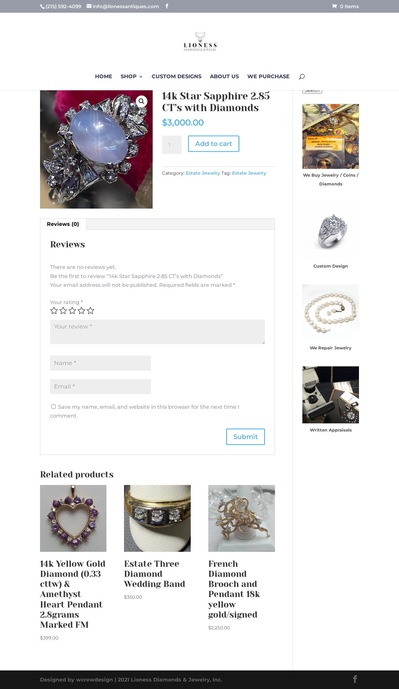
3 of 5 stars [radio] (72, 311)
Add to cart (213, 144)
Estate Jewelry (203, 173)
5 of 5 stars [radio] (90, 311)
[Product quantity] (172, 145)
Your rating (66, 302)
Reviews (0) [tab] (63, 224)
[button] (141, 101)
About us (224, 77)
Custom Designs (176, 77)
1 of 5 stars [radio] (54, 311)
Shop (129, 77)
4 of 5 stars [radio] (81, 311)
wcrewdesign (94, 680)
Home (103, 77)
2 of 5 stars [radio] (63, 311)
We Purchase (268, 77)
